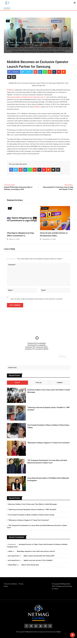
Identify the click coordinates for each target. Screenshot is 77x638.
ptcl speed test (13, 556)
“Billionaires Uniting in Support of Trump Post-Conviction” (48, 443)
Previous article (10, 185)
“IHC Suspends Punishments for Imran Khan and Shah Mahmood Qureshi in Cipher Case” (37, 526)
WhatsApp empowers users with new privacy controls (36, 551)
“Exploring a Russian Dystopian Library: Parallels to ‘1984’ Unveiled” (32, 509)
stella (10, 551)
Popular (38, 382)
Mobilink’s (37, 107)
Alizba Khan (12, 565)
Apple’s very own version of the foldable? (38, 560)
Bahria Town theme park (30, 565)
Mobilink (9, 90)
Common (59, 382)
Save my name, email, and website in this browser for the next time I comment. (37, 299)
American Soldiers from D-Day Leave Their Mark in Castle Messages (32, 504)
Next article (68, 185)
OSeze (56, 589)
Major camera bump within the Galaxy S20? (39, 556)
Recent (17, 382)
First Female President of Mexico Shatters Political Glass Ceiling (31, 515)
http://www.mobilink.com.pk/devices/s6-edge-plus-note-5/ (26, 97)
